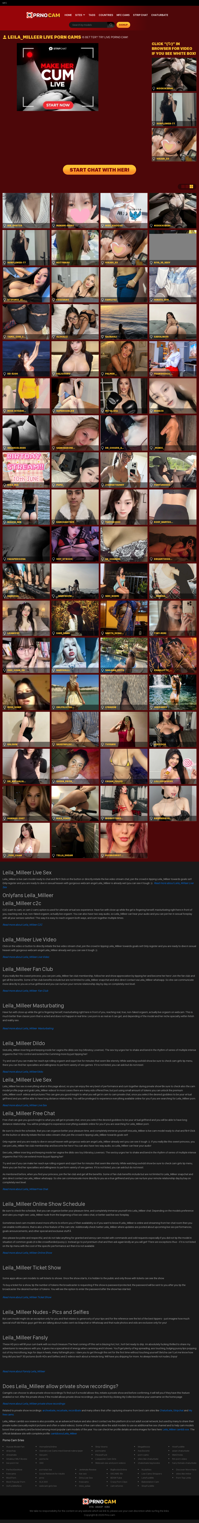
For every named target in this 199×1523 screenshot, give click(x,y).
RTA (91, 1507)
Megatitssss (144, 1446)
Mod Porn (11, 1477)
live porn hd (12, 1463)
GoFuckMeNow (14, 1485)
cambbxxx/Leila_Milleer (64, 1433)
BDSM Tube (116, 1477)
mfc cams (123, 15)
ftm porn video (179, 1458)
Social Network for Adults (52, 1473)
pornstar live (45, 1469)
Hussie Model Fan (15, 1446)
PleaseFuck (101, 1454)
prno (41, 1477)
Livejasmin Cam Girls (105, 1458)
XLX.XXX (43, 1481)
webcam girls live (48, 1485)
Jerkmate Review (87, 1469)
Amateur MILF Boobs (16, 1458)
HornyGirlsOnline (48, 1446)
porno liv (43, 1458)
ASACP (99, 1507)
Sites (78, 15)
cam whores (116, 1485)
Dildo (23, 1071)
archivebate (49, 1410)
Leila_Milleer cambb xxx (176, 1429)
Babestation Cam (150, 1481)
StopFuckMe (148, 1485)
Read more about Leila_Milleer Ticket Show (27, 1297)
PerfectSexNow (14, 1469)
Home (68, 15)
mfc (5, 3)
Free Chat (25, 1189)
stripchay (11, 1450)
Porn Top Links (183, 1477)
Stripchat (178, 1410)
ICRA (107, 1507)
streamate (11, 1454)
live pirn (43, 1454)
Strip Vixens (101, 1446)
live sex (83, 1473)
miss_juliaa (84, 1485)
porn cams (143, 1454)
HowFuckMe (178, 1446)
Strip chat (140, 15)
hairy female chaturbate (184, 1463)
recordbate (74, 1410)
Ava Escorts (144, 1450)
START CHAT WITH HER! (99, 169)
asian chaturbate (180, 1450)
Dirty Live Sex (86, 1477)
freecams (11, 1473)
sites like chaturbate (148, 1458)
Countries (106, 15)
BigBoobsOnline (118, 1469)
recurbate (62, 1410)
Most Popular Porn (15, 1481)
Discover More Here (186, 1469)
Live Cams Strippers (152, 1473)
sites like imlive (183, 1473)
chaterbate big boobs (149, 1463)
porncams (100, 1450)
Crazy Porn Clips (118, 1481)
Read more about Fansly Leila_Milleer (24, 1371)
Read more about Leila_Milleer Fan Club (25, 990)
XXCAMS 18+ (116, 1473)
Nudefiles (146, 1469)
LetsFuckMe (148, 1477)
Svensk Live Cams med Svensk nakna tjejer (61, 1450)
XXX (41, 1463)
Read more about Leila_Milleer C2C (22, 924)
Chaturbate (159, 15)
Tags (92, 15)
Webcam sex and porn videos (110, 1463)
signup (123, 24)
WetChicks (177, 1454)
